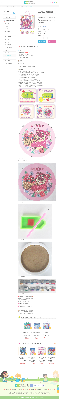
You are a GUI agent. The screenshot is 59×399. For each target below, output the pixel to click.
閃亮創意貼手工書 (8, 63)
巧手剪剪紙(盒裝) (8, 44)
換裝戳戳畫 (7, 52)
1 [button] (54, 343)
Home (3, 6)
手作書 (6, 34)
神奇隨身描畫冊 (8, 31)
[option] (27, 20)
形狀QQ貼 (7, 39)
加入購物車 (42, 41)
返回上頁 (51, 41)
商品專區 (7, 6)
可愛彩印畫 (7, 23)
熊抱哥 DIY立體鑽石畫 (30, 6)
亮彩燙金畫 (7, 42)
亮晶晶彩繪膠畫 (8, 36)
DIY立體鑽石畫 (21, 6)
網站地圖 (33, 397)
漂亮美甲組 (7, 50)
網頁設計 (37, 397)
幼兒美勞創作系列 (14, 6)
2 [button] (55, 343)
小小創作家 (7, 58)
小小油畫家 (7, 28)
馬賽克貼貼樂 (7, 26)
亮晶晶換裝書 (7, 60)
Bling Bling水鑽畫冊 (8, 47)
